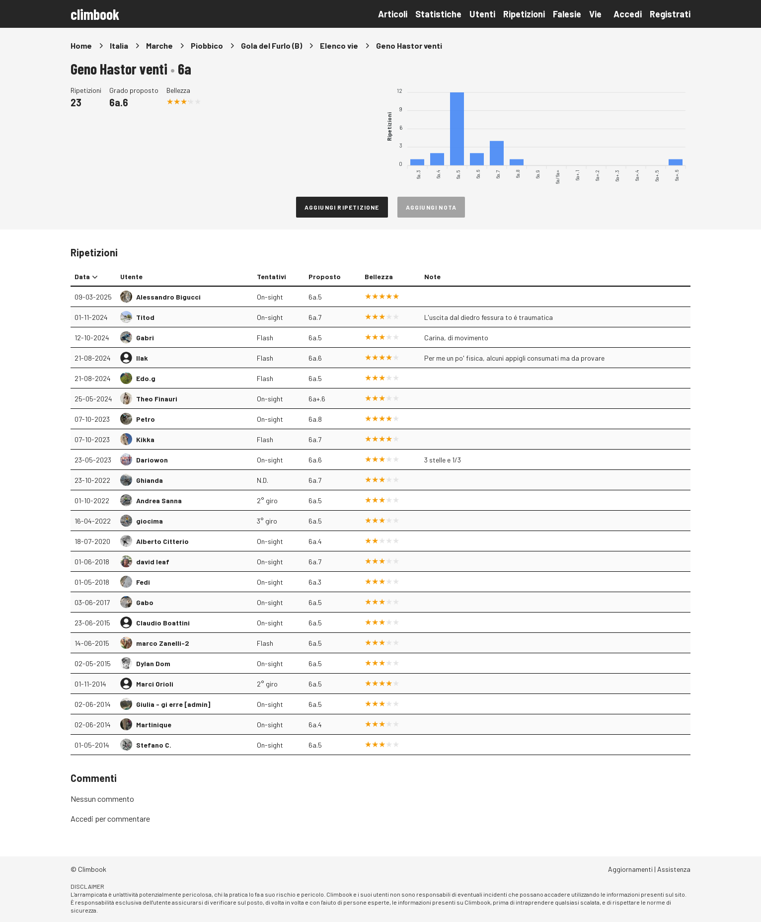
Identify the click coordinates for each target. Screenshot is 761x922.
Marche (159, 45)
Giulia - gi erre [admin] (173, 704)
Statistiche (438, 13)
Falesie (567, 13)
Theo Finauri (156, 398)
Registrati (670, 13)
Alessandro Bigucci (168, 297)
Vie (595, 13)
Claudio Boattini (163, 622)
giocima (149, 521)
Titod (145, 317)
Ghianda (149, 480)
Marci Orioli (154, 684)
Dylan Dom (153, 663)
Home (81, 45)
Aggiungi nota (431, 207)
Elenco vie (339, 45)
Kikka (145, 439)
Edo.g (145, 378)
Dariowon (152, 460)
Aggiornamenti (630, 869)
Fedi (143, 582)
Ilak (142, 358)
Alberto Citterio (162, 541)
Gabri (145, 337)
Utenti (482, 13)
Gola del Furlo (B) (271, 45)
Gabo (144, 602)
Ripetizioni (524, 13)
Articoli (392, 13)
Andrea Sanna (159, 500)
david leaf (152, 561)
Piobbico (207, 45)
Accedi (627, 13)
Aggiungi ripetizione (342, 207)
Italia (119, 45)
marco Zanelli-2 (162, 643)
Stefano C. (153, 745)
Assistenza (673, 869)
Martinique (153, 724)
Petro (145, 419)
